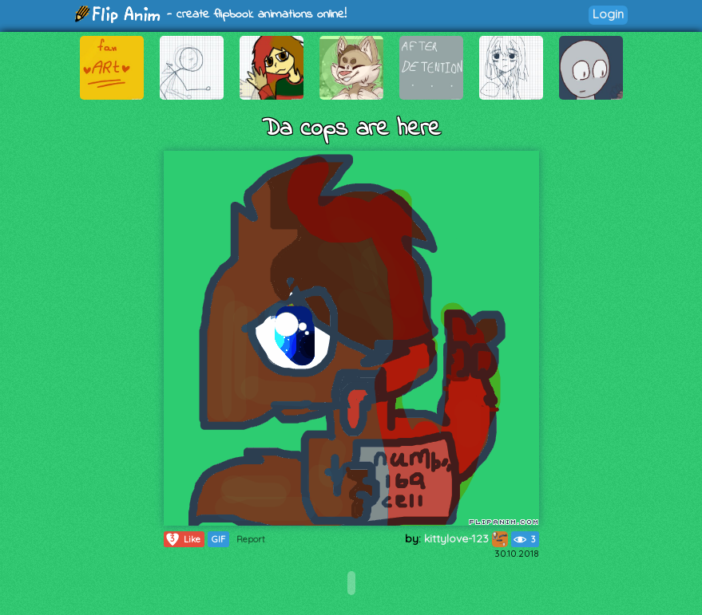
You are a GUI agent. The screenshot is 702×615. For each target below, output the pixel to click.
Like (182, 539)
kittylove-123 (466, 538)
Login (608, 14)
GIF (218, 539)
